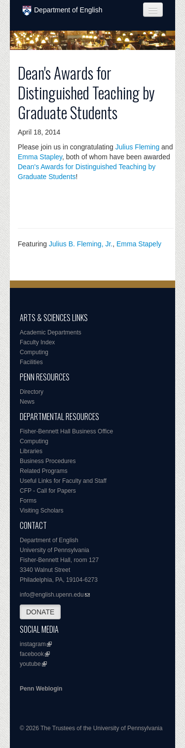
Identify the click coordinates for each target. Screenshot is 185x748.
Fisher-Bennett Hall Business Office (66, 431)
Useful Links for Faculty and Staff (63, 480)
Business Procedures (47, 461)
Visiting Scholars (42, 510)
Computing (34, 352)
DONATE (40, 612)
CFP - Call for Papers (48, 490)
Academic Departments (50, 332)
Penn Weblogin (41, 688)
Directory (31, 391)
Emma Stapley (40, 157)
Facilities (31, 362)
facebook (32, 654)
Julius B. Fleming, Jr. (80, 244)
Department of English (62, 10)
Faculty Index (37, 342)
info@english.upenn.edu (52, 594)
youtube (30, 663)
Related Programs (44, 471)
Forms (28, 500)
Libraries (31, 451)
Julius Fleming (137, 147)
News (27, 401)
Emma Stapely (138, 244)
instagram (33, 644)
